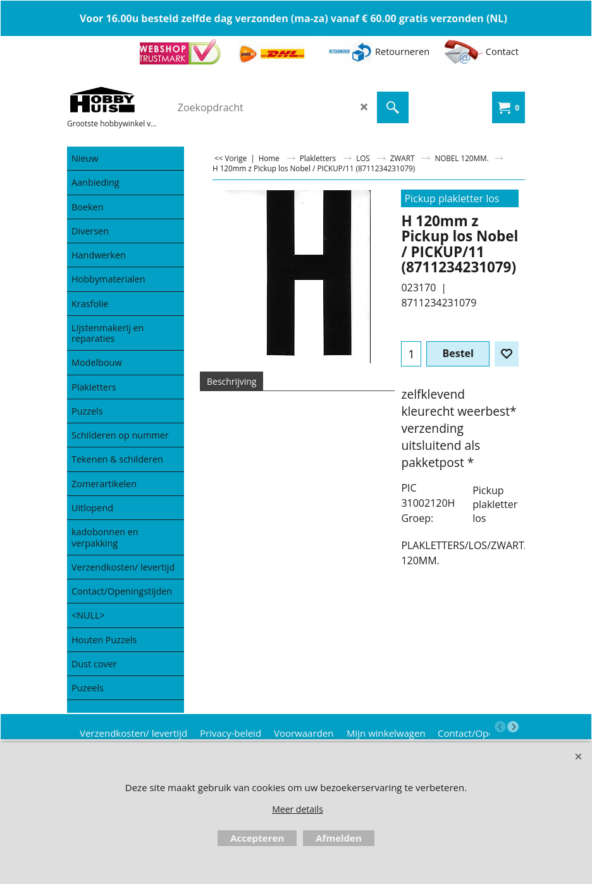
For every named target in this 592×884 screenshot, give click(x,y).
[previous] (500, 726)
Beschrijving (231, 381)
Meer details (297, 809)
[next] (513, 726)
